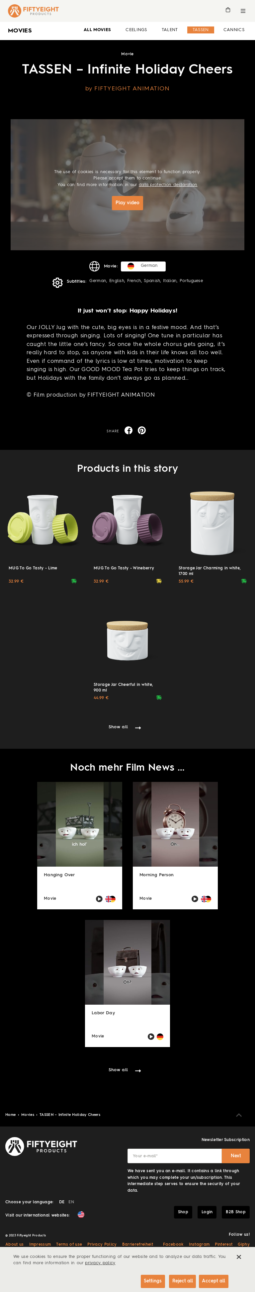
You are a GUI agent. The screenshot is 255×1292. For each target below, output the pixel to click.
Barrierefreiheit (137, 1244)
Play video (127, 203)
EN (71, 1202)
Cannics (233, 30)
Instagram (199, 1244)
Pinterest (223, 1244)
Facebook (173, 1244)
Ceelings (136, 30)
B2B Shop (236, 1212)
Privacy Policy (102, 1244)
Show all (118, 726)
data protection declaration (168, 185)
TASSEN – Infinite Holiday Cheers (70, 1114)
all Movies (97, 30)
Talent (170, 30)
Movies (28, 1114)
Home (11, 1114)
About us (14, 1244)
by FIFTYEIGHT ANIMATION (127, 89)
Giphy (244, 1244)
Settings (147, 1279)
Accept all (213, 1279)
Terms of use (69, 1244)
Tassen (201, 30)
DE (62, 1202)
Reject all (178, 1279)
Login (207, 1212)
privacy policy (100, 1261)
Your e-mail (145, 1156)
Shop (183, 1212)
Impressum (40, 1244)
